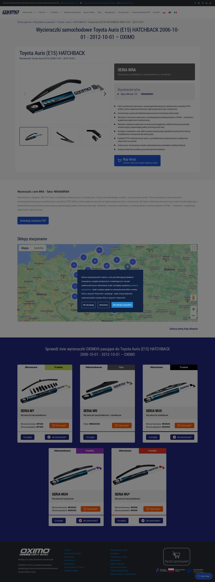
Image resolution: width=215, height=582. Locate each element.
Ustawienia (103, 305)
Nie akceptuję (88, 305)
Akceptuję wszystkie (122, 305)
